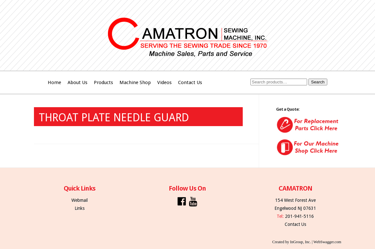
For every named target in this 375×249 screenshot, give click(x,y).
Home (54, 82)
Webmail (79, 200)
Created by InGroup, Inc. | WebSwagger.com (306, 242)
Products (103, 82)
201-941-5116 (299, 216)
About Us (77, 82)
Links (80, 208)
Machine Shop (135, 82)
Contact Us (190, 82)
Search (317, 82)
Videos (164, 82)
